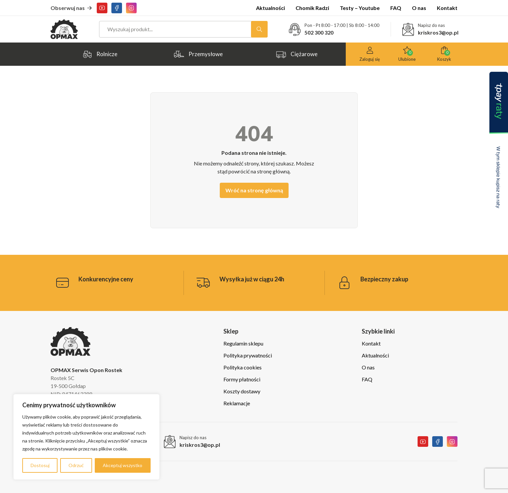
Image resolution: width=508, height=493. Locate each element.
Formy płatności (241, 379)
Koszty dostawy (241, 391)
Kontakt (447, 8)
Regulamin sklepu (243, 343)
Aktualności (270, 8)
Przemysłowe (198, 54)
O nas (419, 8)
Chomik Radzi (312, 8)
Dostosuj (40, 465)
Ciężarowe (297, 54)
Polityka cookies (242, 367)
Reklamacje (236, 403)
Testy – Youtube (360, 8)
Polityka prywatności (247, 355)
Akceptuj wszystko (122, 465)
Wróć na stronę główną (254, 190)
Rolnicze (99, 54)
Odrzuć (76, 465)
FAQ (395, 8)
